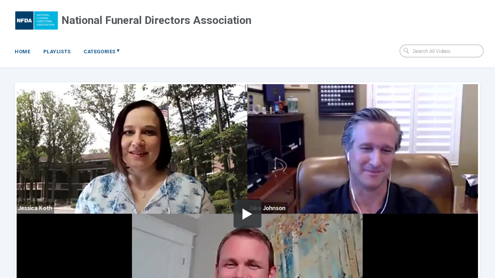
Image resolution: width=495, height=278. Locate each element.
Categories (101, 50)
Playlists (57, 51)
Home (22, 51)
